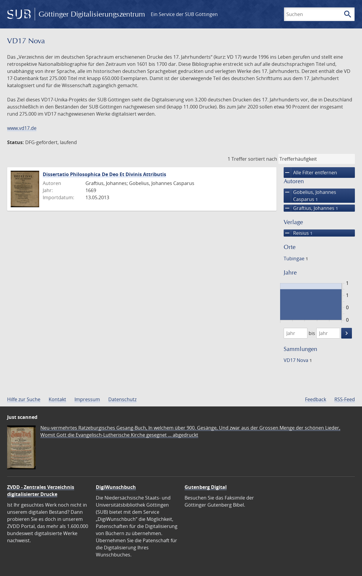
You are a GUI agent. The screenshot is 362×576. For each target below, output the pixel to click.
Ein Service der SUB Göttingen (184, 14)
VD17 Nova (298, 360)
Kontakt (57, 399)
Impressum (87, 399)
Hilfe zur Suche (23, 399)
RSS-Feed (344, 399)
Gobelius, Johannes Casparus (310, 196)
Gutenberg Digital (206, 487)
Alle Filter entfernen (310, 172)
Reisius (298, 233)
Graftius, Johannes (311, 208)
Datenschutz (122, 399)
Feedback (315, 399)
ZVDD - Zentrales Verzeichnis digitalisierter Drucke (40, 490)
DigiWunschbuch (116, 487)
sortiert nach (262, 159)
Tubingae (296, 258)
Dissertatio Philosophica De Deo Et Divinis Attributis (104, 174)
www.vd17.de (21, 128)
